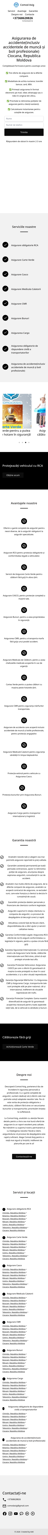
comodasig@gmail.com (18, 1505)
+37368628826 (14, 1499)
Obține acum (13, 475)
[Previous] (6, 417)
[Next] (41, 417)
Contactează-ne (24, 1156)
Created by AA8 (27, 1532)
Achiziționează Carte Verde (20, 1046)
